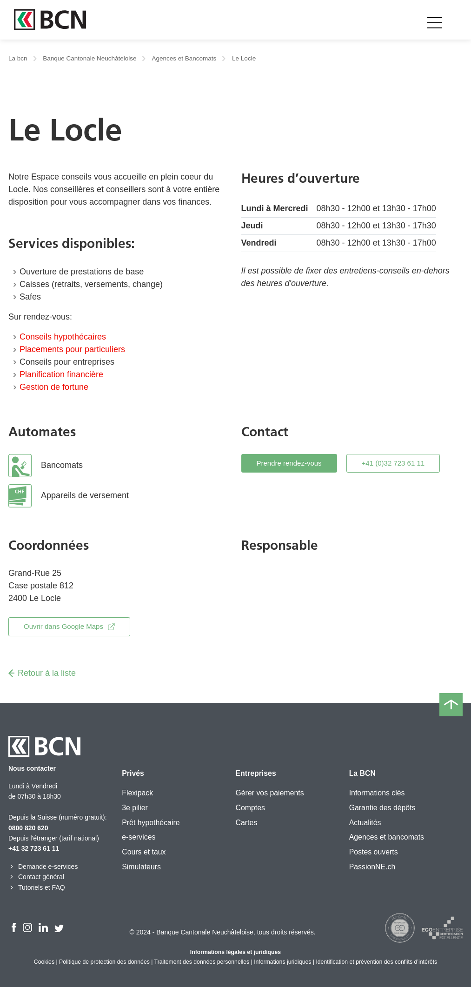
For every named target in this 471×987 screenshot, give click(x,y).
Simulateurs (141, 867)
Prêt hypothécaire (150, 823)
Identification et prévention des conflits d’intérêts (376, 962)
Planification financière (61, 374)
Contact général (36, 876)
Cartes (246, 823)
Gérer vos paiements (269, 793)
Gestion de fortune (54, 387)
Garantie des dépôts (382, 808)
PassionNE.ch (372, 867)
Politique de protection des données (104, 962)
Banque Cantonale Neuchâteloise (89, 58)
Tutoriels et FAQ (36, 887)
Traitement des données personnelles (202, 962)
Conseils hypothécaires (63, 336)
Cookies (44, 962)
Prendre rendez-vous (289, 463)
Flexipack (137, 793)
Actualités (365, 823)
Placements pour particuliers (72, 349)
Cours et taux (144, 852)
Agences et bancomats (386, 837)
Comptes (250, 808)
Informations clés (377, 793)
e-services (138, 837)
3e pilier (135, 808)
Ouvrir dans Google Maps (69, 626)
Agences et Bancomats (184, 58)
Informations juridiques (282, 962)
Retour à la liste (42, 673)
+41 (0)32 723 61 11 (393, 463)
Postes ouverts (373, 852)
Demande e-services (43, 866)
